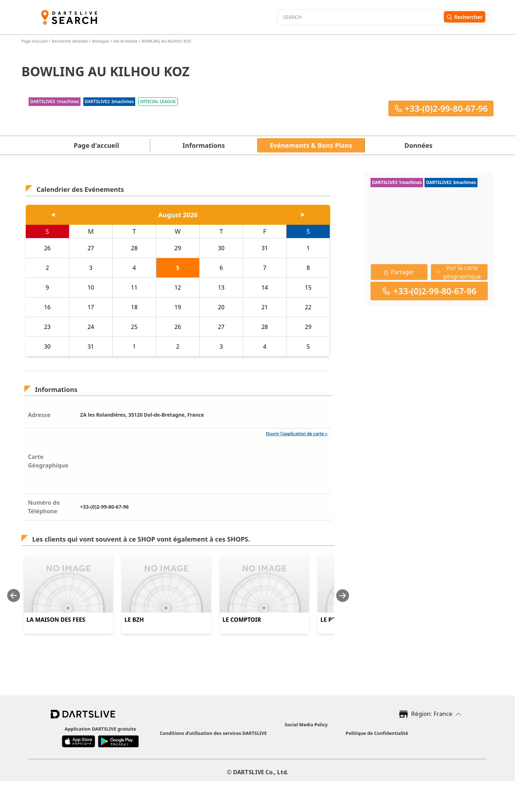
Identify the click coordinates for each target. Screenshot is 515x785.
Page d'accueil (35, 41)
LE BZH (134, 620)
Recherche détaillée (70, 41)
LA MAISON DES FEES (55, 620)
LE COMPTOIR (241, 620)
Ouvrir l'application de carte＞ (297, 434)
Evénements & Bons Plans (311, 145)
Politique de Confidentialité (376, 733)
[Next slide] (342, 595)
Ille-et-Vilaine (125, 41)
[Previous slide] (13, 595)
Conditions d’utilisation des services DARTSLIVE (213, 733)
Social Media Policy (306, 724)
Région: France (431, 714)
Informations (203, 145)
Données (418, 145)
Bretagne (100, 41)
